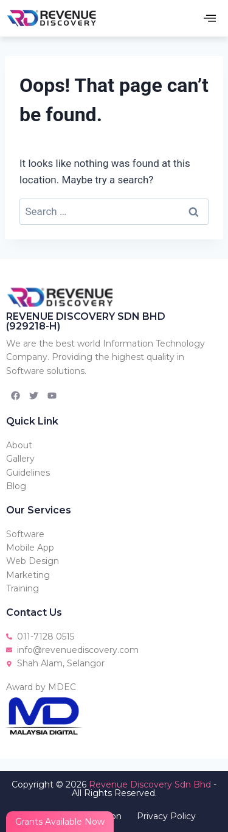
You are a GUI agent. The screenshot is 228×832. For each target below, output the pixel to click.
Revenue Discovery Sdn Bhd (150, 784)
